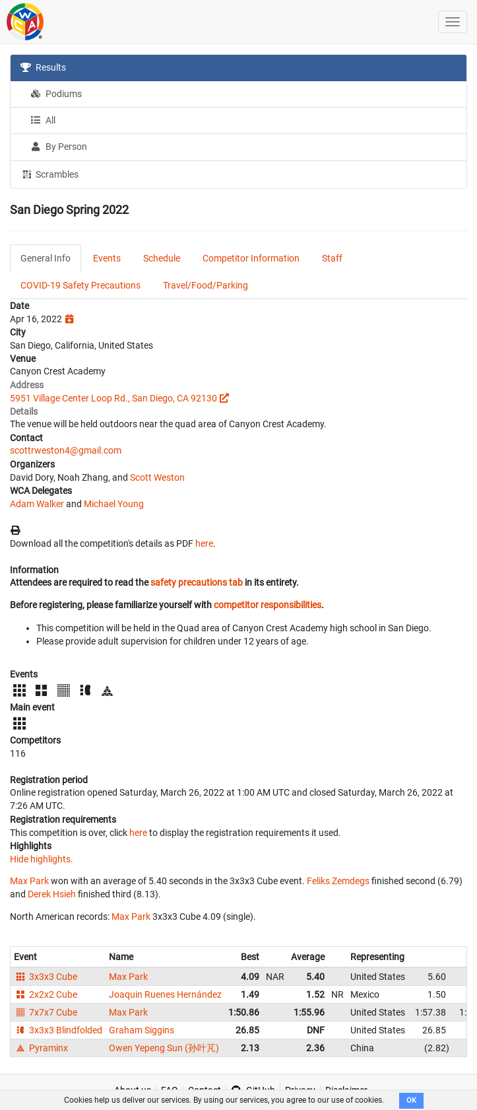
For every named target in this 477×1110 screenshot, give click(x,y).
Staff (332, 258)
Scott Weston (157, 477)
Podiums (56, 93)
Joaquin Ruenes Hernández (165, 994)
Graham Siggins (141, 1030)
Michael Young (114, 504)
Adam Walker (37, 504)
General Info (45, 258)
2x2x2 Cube (45, 994)
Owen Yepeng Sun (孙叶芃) (164, 1048)
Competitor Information (251, 258)
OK (411, 1100)
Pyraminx (41, 1048)
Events (107, 258)
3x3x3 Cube (45, 976)
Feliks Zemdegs (338, 881)
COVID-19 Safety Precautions (80, 285)
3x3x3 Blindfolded (58, 1030)
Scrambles (49, 174)
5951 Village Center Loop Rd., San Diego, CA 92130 (113, 398)
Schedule (161, 258)
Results (43, 67)
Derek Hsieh (52, 894)
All (42, 120)
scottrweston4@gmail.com (65, 450)
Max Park (29, 881)
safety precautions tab (196, 582)
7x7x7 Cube (45, 1012)
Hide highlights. (41, 859)
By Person (58, 146)
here (204, 543)
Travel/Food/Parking (205, 285)
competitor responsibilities (267, 605)
